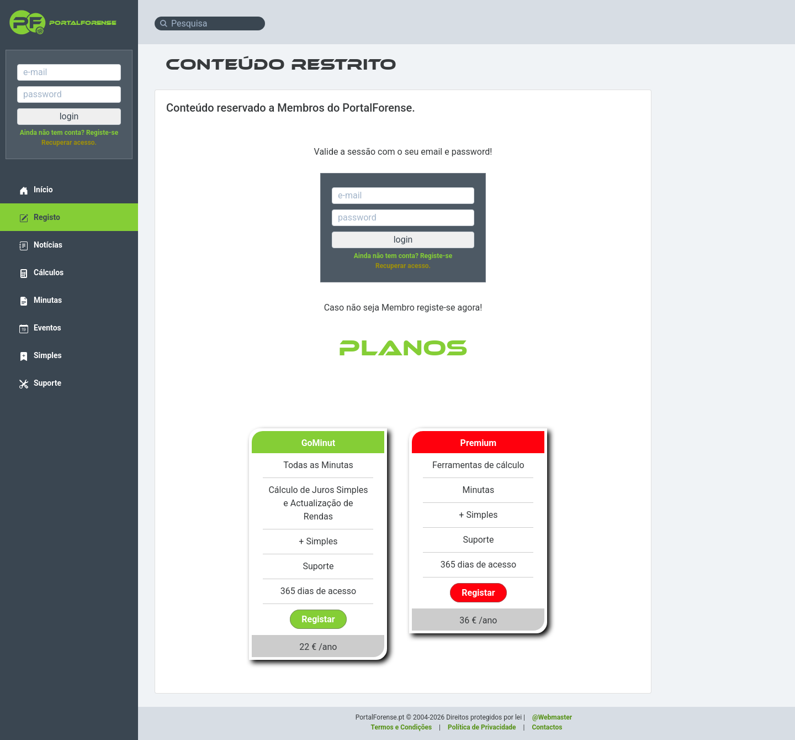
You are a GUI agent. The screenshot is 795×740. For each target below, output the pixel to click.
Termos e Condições (401, 727)
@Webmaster (552, 717)
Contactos (547, 727)
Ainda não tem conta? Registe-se (69, 133)
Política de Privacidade (482, 727)
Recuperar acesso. (69, 142)
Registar (318, 619)
